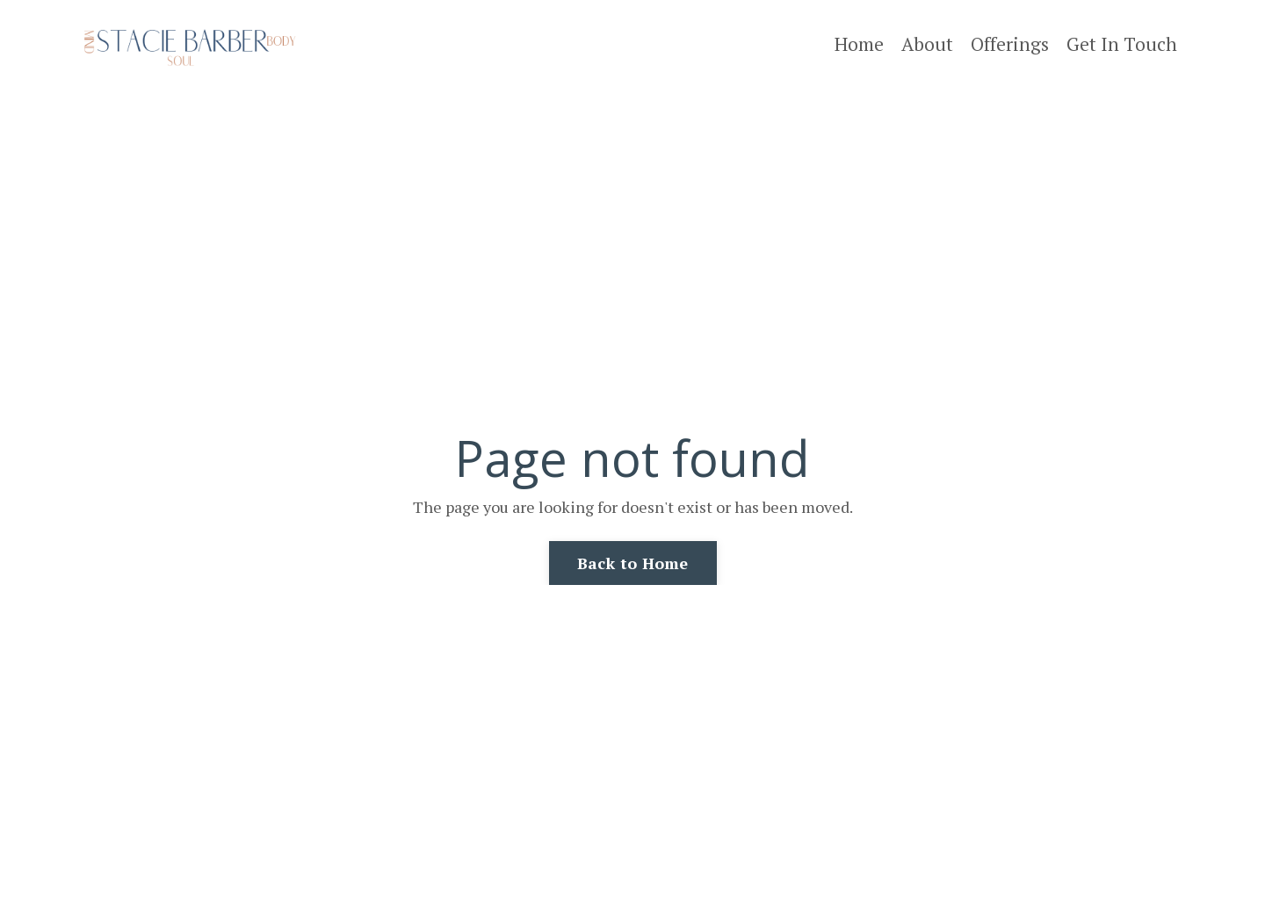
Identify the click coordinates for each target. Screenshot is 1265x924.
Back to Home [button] (633, 563)
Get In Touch (1121, 44)
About (927, 44)
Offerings (1010, 44)
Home (859, 44)
